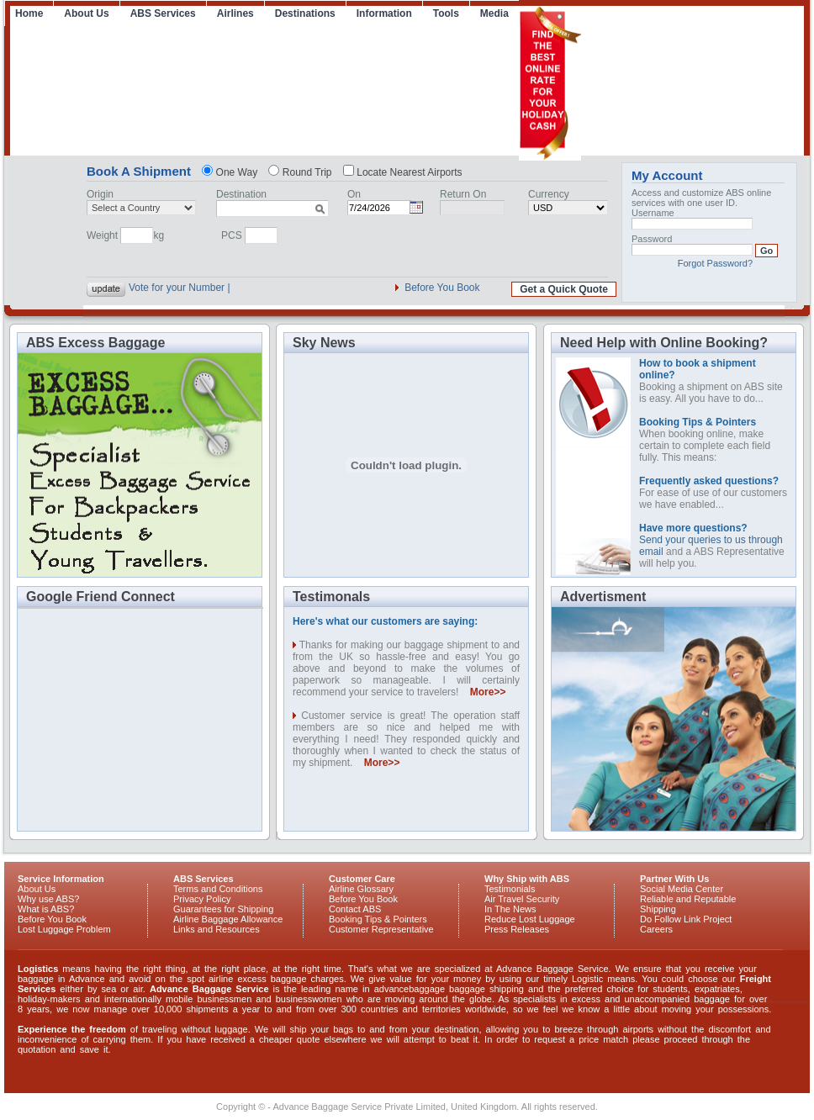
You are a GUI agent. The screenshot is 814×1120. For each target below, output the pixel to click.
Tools (446, 13)
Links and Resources (216, 929)
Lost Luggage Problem (64, 929)
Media (494, 13)
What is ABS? (46, 909)
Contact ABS (355, 909)
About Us (86, 13)
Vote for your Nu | (168, 287)
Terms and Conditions (217, 889)
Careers (656, 929)
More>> (488, 692)
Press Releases (516, 929)
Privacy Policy (201, 899)
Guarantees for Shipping (223, 909)
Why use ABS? (48, 899)
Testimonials (510, 889)
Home (29, 13)
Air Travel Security (521, 899)
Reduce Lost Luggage (529, 919)
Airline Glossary (361, 889)
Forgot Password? (715, 263)
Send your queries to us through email (711, 539)
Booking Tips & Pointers (378, 919)
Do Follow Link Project (686, 919)
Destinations (305, 13)
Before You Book (441, 287)
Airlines (235, 13)
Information (384, 13)
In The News (510, 909)
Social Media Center (681, 889)
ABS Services (163, 13)
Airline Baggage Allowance (228, 919)
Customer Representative (381, 929)
